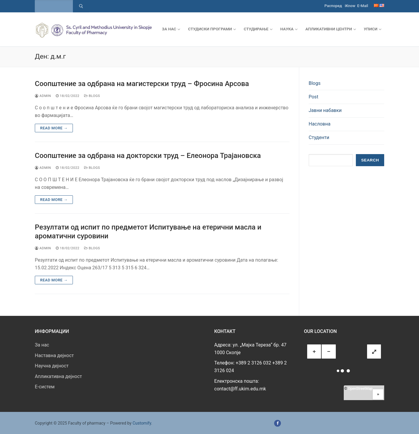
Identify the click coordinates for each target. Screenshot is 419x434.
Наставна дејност (54, 355)
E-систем (45, 387)
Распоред (333, 6)
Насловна (319, 124)
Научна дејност (52, 366)
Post (313, 97)
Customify (141, 423)
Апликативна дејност (58, 376)
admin (43, 96)
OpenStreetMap (360, 389)
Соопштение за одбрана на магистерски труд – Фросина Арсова (142, 84)
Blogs (92, 96)
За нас (42, 345)
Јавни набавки (325, 110)
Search (370, 160)
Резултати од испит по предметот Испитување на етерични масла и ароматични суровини (148, 231)
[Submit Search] (81, 6)
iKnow (350, 6)
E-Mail (362, 6)
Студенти (319, 137)
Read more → (54, 128)
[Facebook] (277, 423)
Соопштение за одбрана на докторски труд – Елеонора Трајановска (148, 155)
